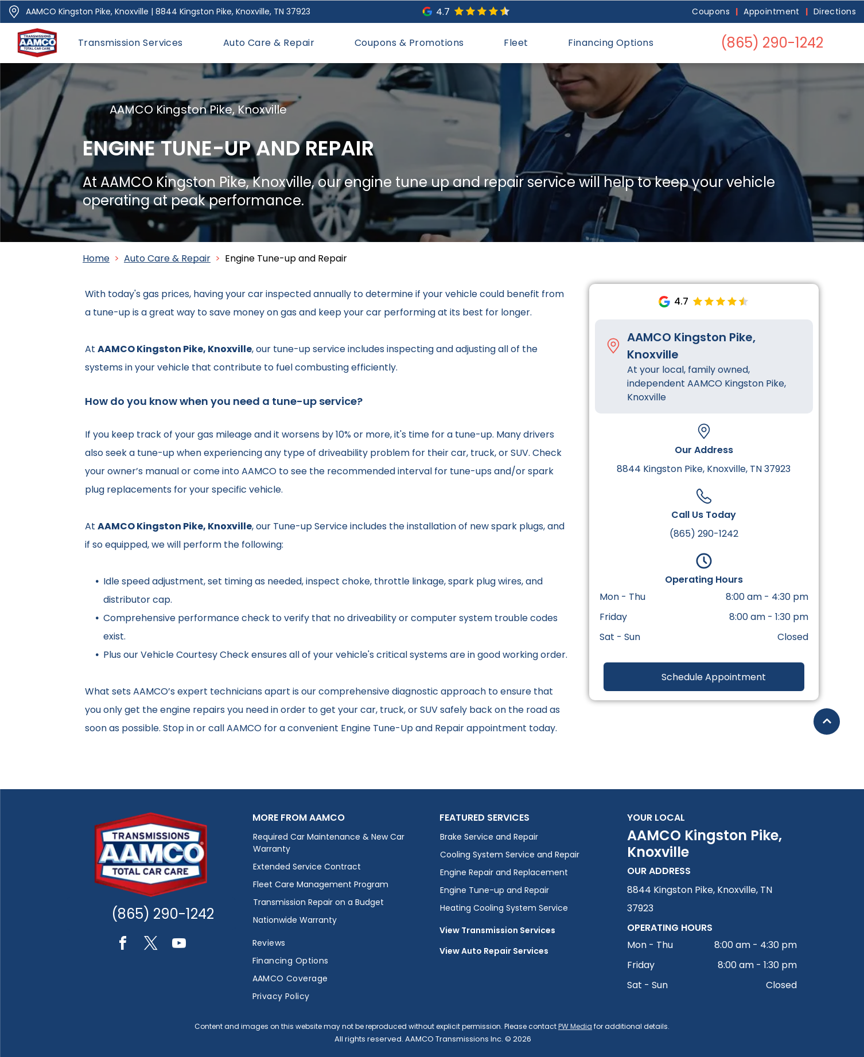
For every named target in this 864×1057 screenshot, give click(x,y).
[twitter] (151, 945)
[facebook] (122, 945)
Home (96, 258)
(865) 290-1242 (704, 533)
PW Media (575, 1026)
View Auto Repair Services (493, 951)
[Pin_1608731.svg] (14, 12)
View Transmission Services (497, 930)
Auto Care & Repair (167, 258)
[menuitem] (712, 12)
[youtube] (179, 945)
